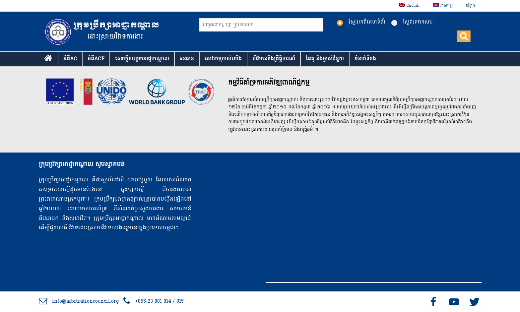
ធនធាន (187, 59)
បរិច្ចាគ (470, 5)
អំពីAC (70, 59)
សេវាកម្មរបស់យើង (223, 59)
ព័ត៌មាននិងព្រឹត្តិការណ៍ (273, 59)
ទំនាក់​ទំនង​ (365, 59)
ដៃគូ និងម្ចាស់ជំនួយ (325, 59)
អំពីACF (96, 59)
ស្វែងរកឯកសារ (412, 22)
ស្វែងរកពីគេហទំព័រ (361, 22)
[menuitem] (409, 6)
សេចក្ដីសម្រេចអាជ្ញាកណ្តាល (142, 59)
